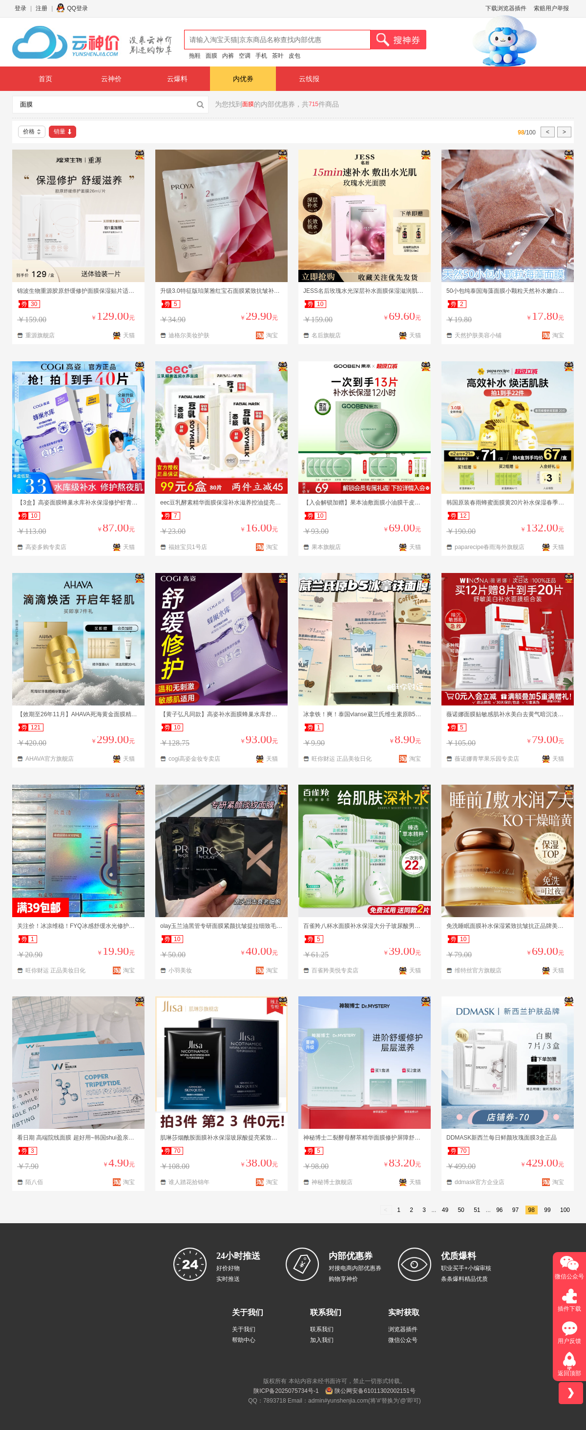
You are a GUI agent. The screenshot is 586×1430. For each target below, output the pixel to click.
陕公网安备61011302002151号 (375, 1390)
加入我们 (322, 1340)
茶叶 (278, 55)
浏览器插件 (403, 1329)
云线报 (309, 79)
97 (515, 1210)
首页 (45, 79)
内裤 (228, 55)
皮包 (294, 55)
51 (477, 1210)
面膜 (211, 55)
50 (461, 1210)
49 (445, 1210)
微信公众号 (403, 1340)
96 (499, 1210)
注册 (41, 8)
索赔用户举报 (551, 8)
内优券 (243, 79)
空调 (245, 55)
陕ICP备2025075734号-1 (285, 1390)
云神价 (111, 79)
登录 (20, 8)
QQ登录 (77, 8)
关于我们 (243, 1329)
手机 (261, 55)
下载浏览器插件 (505, 8)
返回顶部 (569, 1373)
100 (565, 1210)
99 (547, 1210)
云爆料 (177, 79)
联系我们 (322, 1329)
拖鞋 (195, 55)
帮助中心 (243, 1340)
